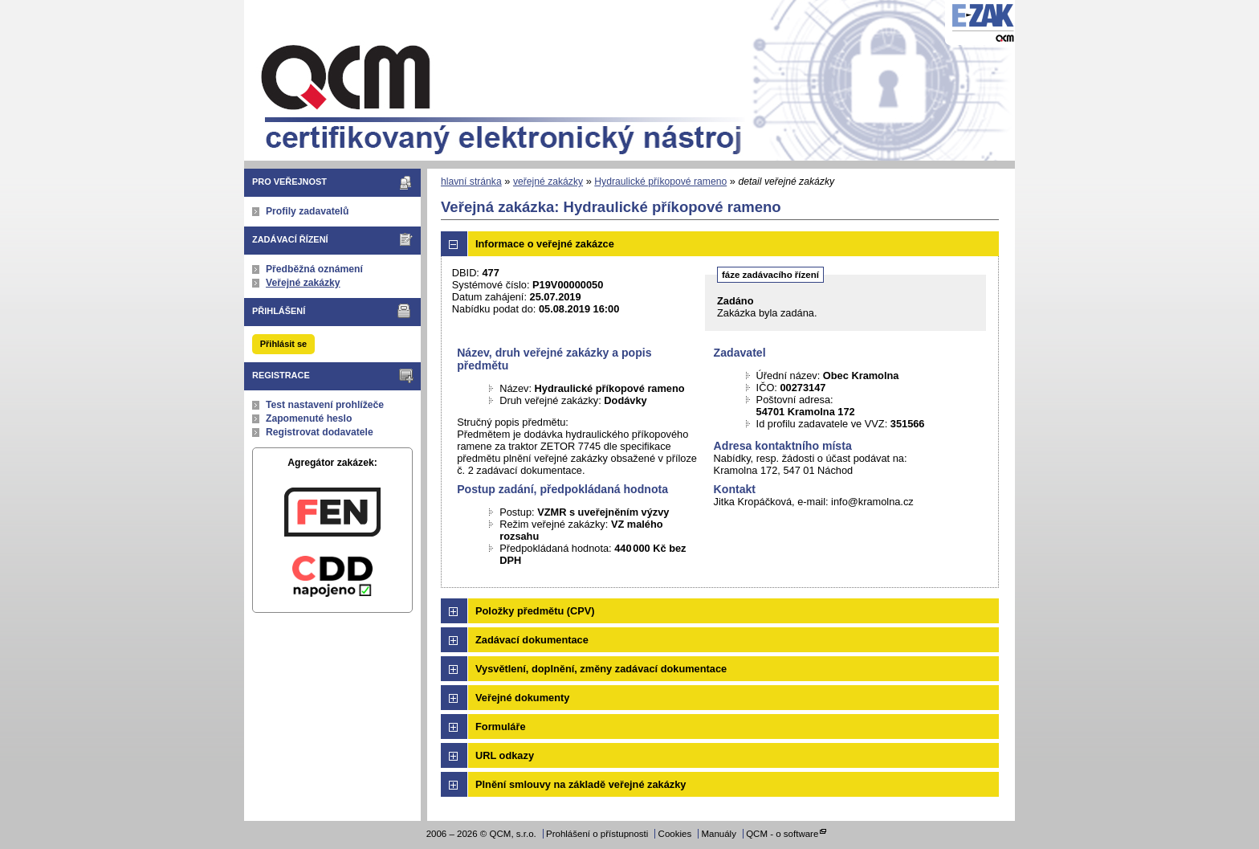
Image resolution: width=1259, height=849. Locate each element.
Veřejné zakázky (303, 282)
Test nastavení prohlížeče (325, 404)
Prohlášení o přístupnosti (597, 834)
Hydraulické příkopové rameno (660, 181)
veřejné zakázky (548, 181)
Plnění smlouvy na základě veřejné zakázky (580, 784)
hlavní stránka (471, 181)
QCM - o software (782, 834)
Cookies (675, 834)
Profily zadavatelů (307, 211)
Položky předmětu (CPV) (535, 611)
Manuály (718, 834)
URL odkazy (504, 755)
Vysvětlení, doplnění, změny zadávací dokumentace (601, 669)
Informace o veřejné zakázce (544, 244)
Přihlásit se (283, 344)
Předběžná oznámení (314, 269)
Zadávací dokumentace (532, 640)
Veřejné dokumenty (522, 698)
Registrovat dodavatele (319, 432)
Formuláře (500, 726)
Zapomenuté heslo (309, 418)
